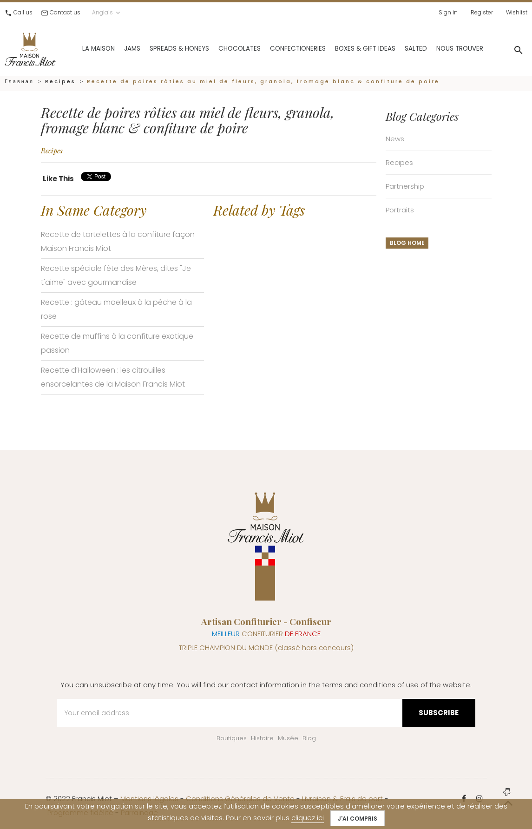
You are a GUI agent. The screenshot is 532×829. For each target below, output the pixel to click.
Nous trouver (438, 46)
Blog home (407, 243)
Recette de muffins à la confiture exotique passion (117, 343)
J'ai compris (357, 818)
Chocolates (218, 46)
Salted (395, 46)
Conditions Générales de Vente (240, 798)
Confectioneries (277, 46)
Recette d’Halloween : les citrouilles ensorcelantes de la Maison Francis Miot (113, 377)
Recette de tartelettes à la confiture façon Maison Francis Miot (118, 241)
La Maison (77, 46)
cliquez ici (307, 817)
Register (482, 12)
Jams (111, 46)
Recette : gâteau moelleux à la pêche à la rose (116, 309)
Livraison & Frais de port (342, 798)
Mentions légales (149, 798)
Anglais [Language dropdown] (107, 12)
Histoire (262, 738)
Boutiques (232, 738)
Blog (309, 738)
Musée (288, 738)
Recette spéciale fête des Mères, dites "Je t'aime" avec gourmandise (116, 275)
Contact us (65, 12)
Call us (23, 12)
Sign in (448, 12)
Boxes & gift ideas (344, 46)
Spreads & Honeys (158, 46)
